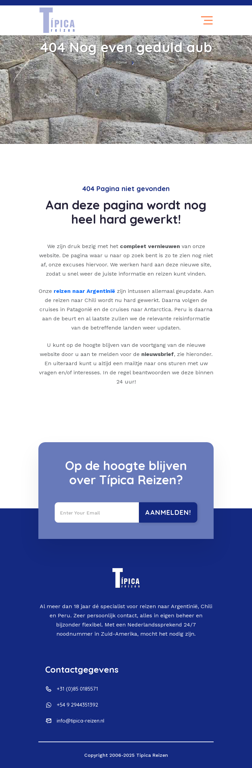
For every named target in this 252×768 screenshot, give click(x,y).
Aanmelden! (168, 512)
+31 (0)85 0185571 (77, 689)
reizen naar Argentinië (84, 291)
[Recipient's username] (97, 512)
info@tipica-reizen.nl (80, 720)
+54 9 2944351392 (77, 704)
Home (121, 62)
